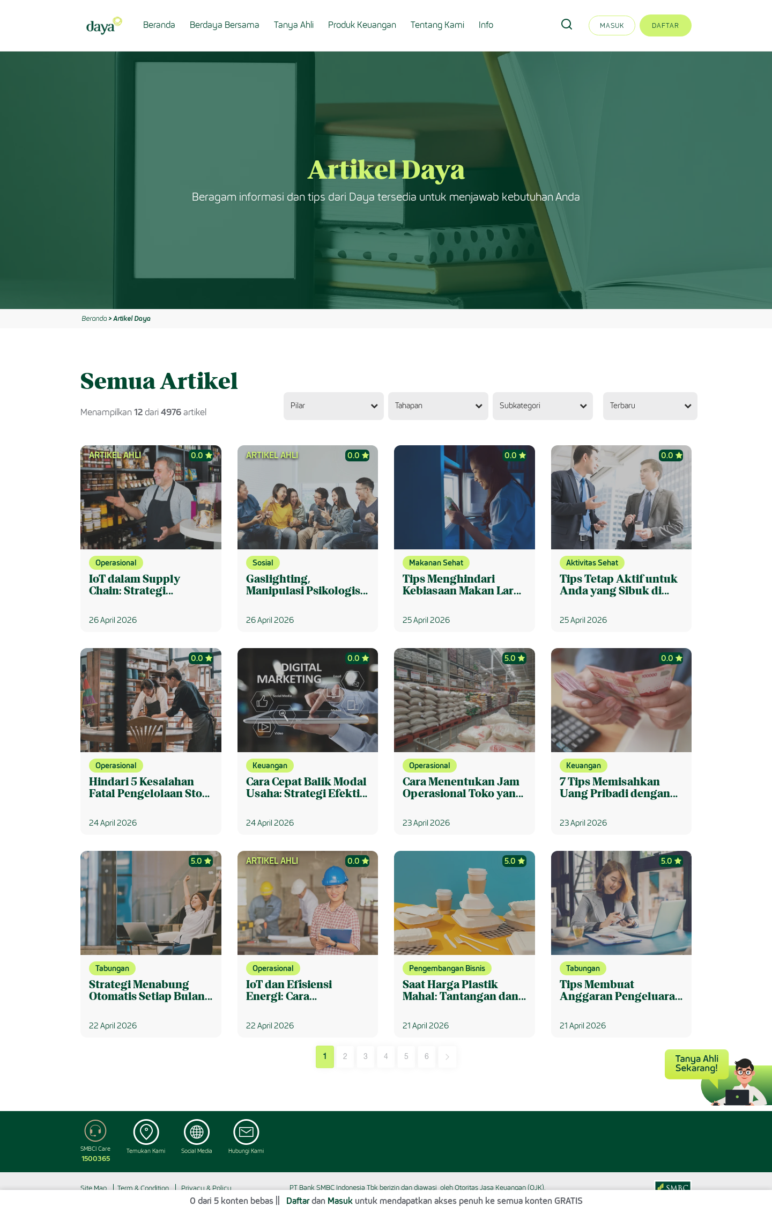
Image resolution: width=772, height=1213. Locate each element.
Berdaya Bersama (224, 25)
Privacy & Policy (206, 1188)
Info (486, 25)
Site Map (93, 1188)
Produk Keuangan (362, 25)
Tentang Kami (437, 25)
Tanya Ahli (294, 25)
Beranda (159, 25)
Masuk (612, 25)
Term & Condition (143, 1188)
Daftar (665, 25)
